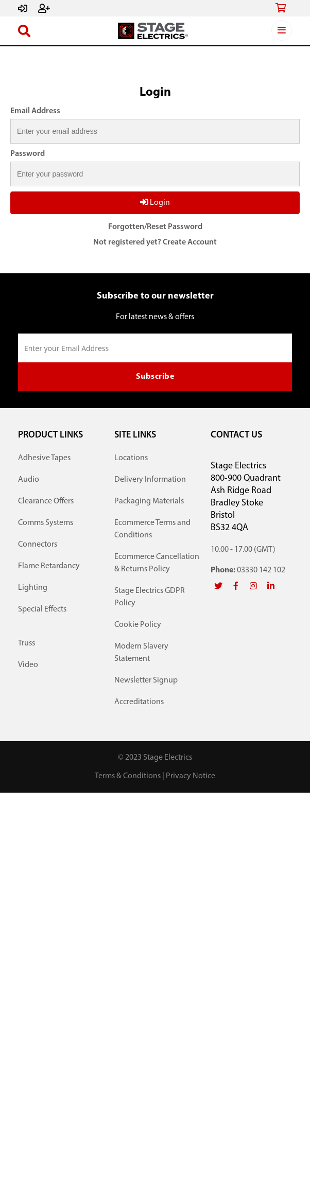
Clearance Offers (46, 501)
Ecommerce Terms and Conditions (152, 529)
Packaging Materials (149, 501)
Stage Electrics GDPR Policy (149, 597)
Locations (131, 458)
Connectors (37, 544)
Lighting (32, 588)
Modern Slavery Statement (141, 652)
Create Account (190, 242)
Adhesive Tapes (44, 458)
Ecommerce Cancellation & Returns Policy (156, 563)
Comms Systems (45, 523)
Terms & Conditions (128, 776)
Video (28, 665)
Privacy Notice (190, 776)
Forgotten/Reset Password (155, 227)
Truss (26, 643)
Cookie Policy (137, 625)
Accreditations (139, 702)
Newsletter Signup (146, 680)
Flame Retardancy (49, 566)
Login (155, 202)
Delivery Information (150, 480)
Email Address (35, 111)
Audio (28, 480)
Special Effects (42, 609)
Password (27, 154)
